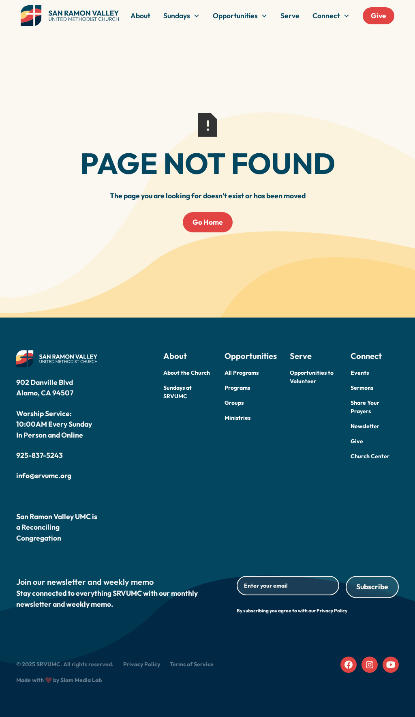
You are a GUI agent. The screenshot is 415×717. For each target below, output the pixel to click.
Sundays (176, 15)
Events (360, 372)
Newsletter (365, 426)
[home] (70, 15)
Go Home (208, 222)
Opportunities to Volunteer (312, 377)
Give (378, 15)
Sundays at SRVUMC (177, 392)
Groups (234, 402)
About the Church (186, 372)
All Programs (242, 372)
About (140, 15)
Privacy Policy (141, 664)
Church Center (370, 456)
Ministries (237, 417)
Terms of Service (192, 664)
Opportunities (235, 15)
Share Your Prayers (365, 407)
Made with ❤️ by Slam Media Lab (59, 680)
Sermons (362, 387)
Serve (289, 15)
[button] (181, 15)
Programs (237, 387)
